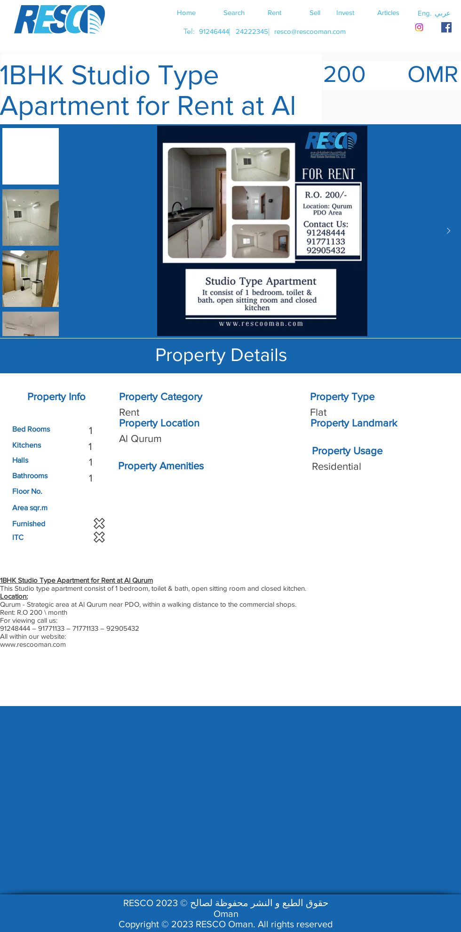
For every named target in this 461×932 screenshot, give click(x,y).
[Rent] (274, 12)
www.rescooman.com (33, 644)
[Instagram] (419, 27)
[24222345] (251, 31)
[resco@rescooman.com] (310, 31)
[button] (443, 12)
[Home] (186, 12)
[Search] (233, 12)
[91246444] (214, 31)
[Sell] (314, 12)
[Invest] (345, 12)
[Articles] (388, 12)
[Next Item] (448, 231)
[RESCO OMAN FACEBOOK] (446, 27)
